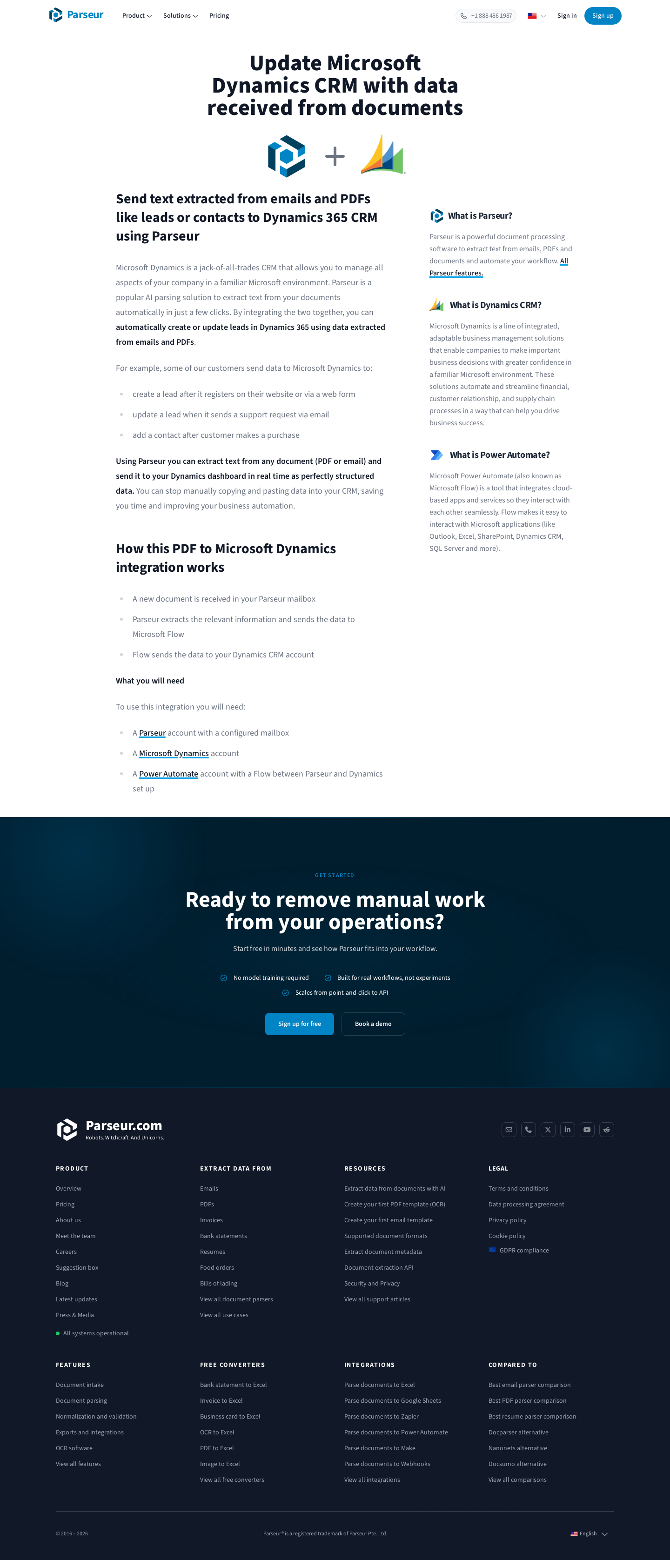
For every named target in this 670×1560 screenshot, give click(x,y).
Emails (209, 1188)
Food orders (217, 1267)
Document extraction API (379, 1267)
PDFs (207, 1204)
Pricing (219, 15)
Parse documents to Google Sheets (392, 1401)
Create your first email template (388, 1220)
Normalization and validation (96, 1416)
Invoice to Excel (221, 1401)
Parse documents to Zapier (381, 1416)
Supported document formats (386, 1236)
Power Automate (168, 774)
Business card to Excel (230, 1416)
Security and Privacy (372, 1283)
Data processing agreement (526, 1204)
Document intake (80, 1385)
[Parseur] (110, 1130)
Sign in (567, 15)
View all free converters (232, 1480)
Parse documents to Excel (379, 1385)
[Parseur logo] (76, 14)
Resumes (212, 1252)
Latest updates (76, 1299)
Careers (66, 1252)
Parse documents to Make (379, 1448)
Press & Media (75, 1315)
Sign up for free (299, 1024)
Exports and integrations (90, 1432)
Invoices (211, 1220)
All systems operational (96, 1333)
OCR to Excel (217, 1432)
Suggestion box (77, 1267)
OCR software (74, 1448)
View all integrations (372, 1480)
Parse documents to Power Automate (396, 1432)
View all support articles (377, 1299)
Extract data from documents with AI (395, 1188)
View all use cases (224, 1315)
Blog (62, 1283)
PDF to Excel (217, 1448)
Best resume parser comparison (532, 1416)
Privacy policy (508, 1220)
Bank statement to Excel (233, 1385)
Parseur (152, 733)
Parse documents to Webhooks (387, 1464)
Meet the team (76, 1236)
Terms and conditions (519, 1188)
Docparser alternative (519, 1432)
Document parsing (81, 1401)
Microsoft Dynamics (174, 753)
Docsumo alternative (518, 1464)
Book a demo (373, 1024)
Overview (68, 1188)
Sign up (603, 15)
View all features (78, 1464)
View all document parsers (236, 1299)
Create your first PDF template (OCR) (394, 1204)
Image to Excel (220, 1464)
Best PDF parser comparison (528, 1401)
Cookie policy (507, 1236)
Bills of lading (218, 1283)
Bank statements (223, 1236)
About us (68, 1220)
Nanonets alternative (518, 1448)
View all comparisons (518, 1480)
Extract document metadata (383, 1252)
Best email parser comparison (530, 1385)
